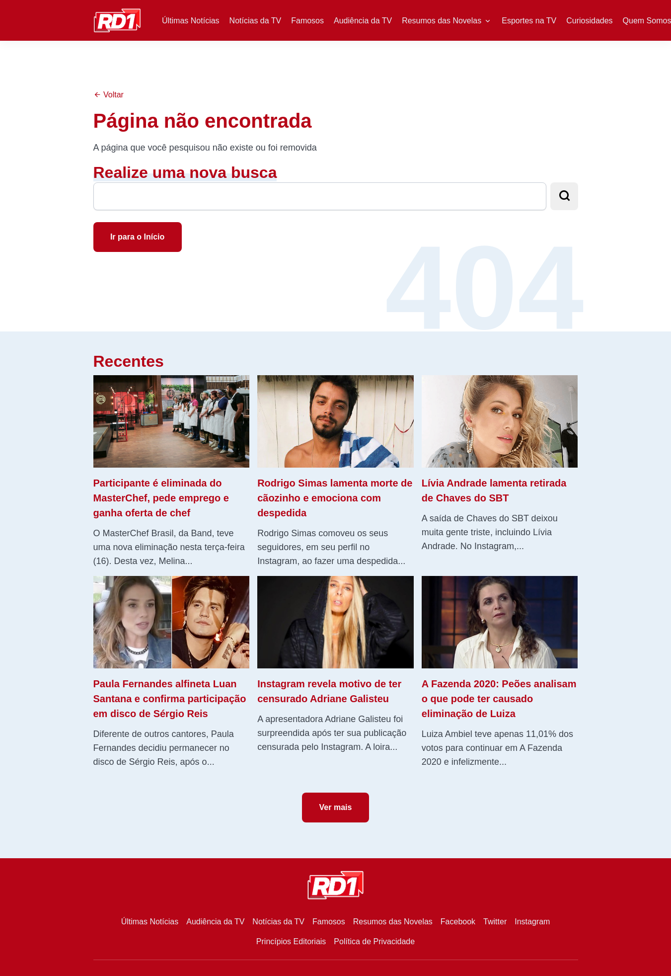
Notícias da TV (255, 20)
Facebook (458, 921)
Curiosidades (589, 20)
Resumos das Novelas (441, 20)
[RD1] (117, 19)
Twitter (495, 921)
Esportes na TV (529, 20)
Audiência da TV (363, 20)
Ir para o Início (137, 237)
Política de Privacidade (374, 941)
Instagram (532, 921)
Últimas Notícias (191, 20)
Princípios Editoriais (291, 941)
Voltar (108, 94)
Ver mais (335, 807)
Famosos (307, 20)
